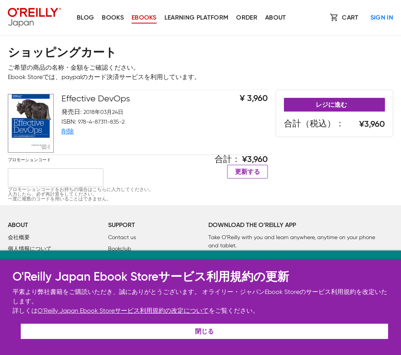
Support (121, 225)
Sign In (381, 18)
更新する (247, 172)
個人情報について (30, 248)
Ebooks (144, 18)
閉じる (204, 332)
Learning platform (196, 18)
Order (246, 18)
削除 (67, 131)
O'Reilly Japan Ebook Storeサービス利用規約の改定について (123, 310)
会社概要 (19, 237)
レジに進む (331, 105)
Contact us (122, 237)
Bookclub (119, 248)
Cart (350, 18)
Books (113, 18)
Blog (85, 18)
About (275, 18)
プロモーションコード (29, 159)
